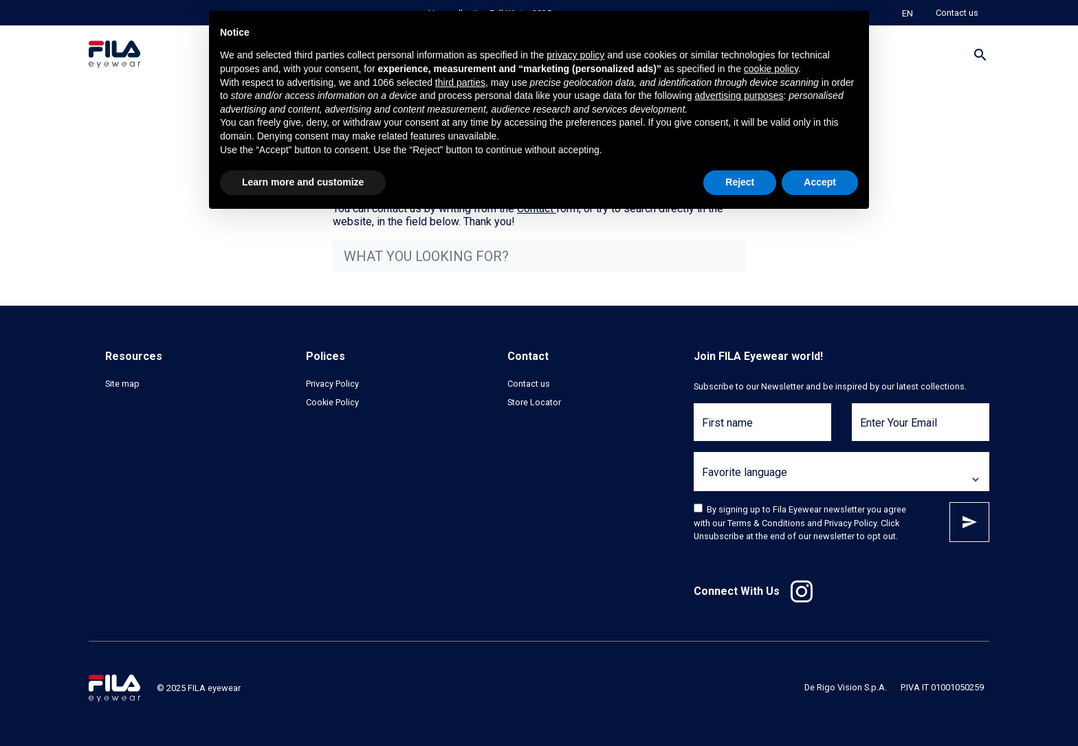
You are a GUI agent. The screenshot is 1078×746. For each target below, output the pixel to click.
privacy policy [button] (575, 54)
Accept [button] (820, 182)
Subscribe (969, 522)
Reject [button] (739, 182)
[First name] (762, 430)
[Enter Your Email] (920, 430)
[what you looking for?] (539, 256)
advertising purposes (738, 95)
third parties (460, 82)
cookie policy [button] (771, 68)
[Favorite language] (841, 479)
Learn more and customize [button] (303, 182)
